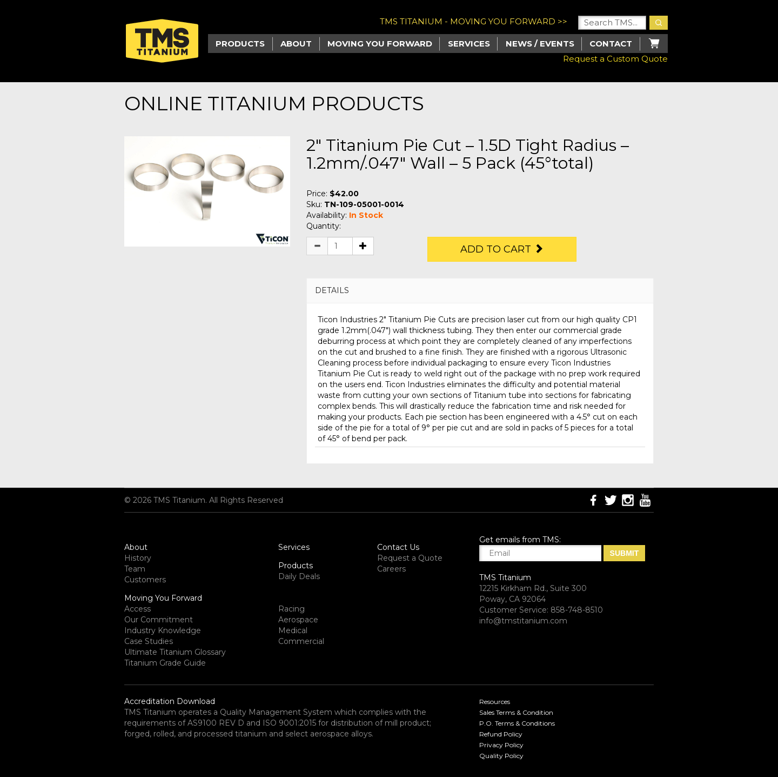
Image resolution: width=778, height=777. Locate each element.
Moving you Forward (379, 43)
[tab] (480, 290)
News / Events (540, 43)
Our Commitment (158, 620)
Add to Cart (502, 249)
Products (295, 565)
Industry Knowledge (162, 630)
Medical (292, 630)
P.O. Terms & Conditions (517, 723)
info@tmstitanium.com (523, 621)
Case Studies (148, 641)
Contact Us (398, 547)
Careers (391, 569)
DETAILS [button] (332, 290)
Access (137, 609)
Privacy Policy (501, 745)
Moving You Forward (163, 598)
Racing (291, 609)
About (296, 43)
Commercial (301, 641)
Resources (494, 702)
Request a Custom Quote (615, 59)
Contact (610, 43)
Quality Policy (501, 756)
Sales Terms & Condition (516, 712)
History (137, 558)
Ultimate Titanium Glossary (175, 652)
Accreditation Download (169, 701)
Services (469, 43)
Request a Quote (409, 558)
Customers (145, 580)
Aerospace (298, 620)
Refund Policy (500, 734)
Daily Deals (299, 576)
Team (134, 569)
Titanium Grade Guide (165, 663)
